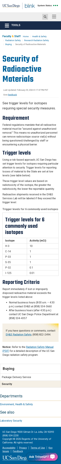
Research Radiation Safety (36, 40)
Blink (26, 10)
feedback (12, 94)
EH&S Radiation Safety (18, 334)
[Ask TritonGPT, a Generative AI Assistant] (42, 457)
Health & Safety (39, 36)
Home (26, 36)
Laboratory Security (11, 420)
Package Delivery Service (16, 377)
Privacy (23, 447)
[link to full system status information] (56, 5)
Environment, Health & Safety (16, 404)
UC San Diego (9, 7)
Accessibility (8, 447)
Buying (8, 44)
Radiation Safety (13, 40)
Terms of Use (38, 447)
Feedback (18, 451)
